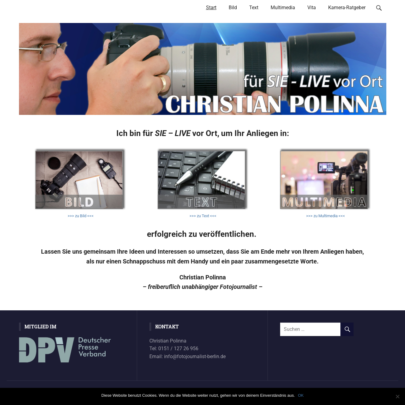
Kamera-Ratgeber (347, 7)
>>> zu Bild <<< (80, 216)
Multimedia (283, 7)
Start (211, 7)
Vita (311, 7)
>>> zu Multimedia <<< (325, 216)
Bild (233, 7)
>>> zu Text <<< (202, 216)
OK (301, 395)
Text (253, 7)
